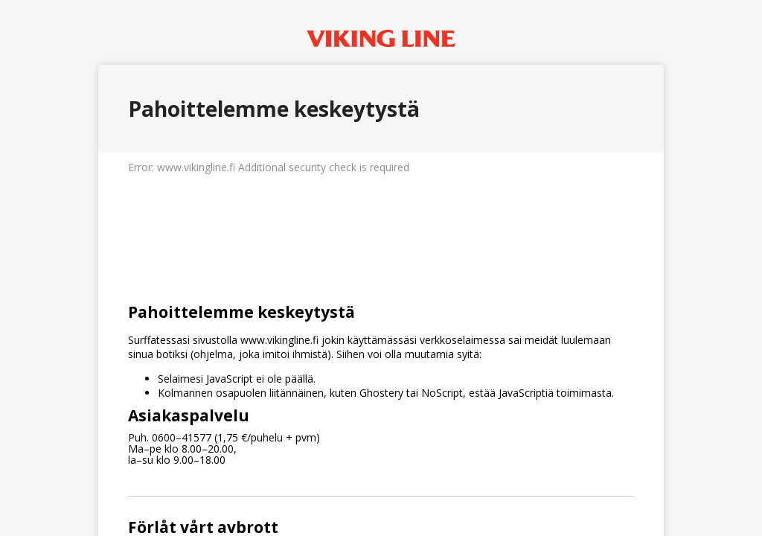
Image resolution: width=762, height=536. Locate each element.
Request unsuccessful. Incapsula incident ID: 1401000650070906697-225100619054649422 (381, 268)
